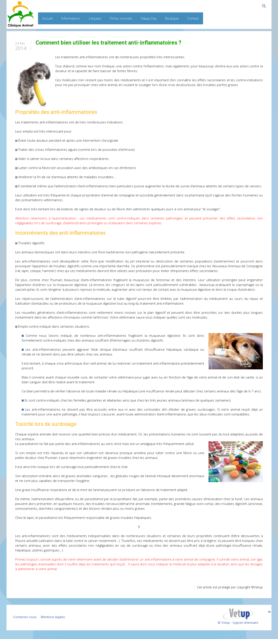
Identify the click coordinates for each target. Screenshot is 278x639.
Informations (70, 18)
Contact (193, 18)
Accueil (47, 18)
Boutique (172, 18)
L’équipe (95, 18)
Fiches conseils (121, 18)
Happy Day (149, 18)
